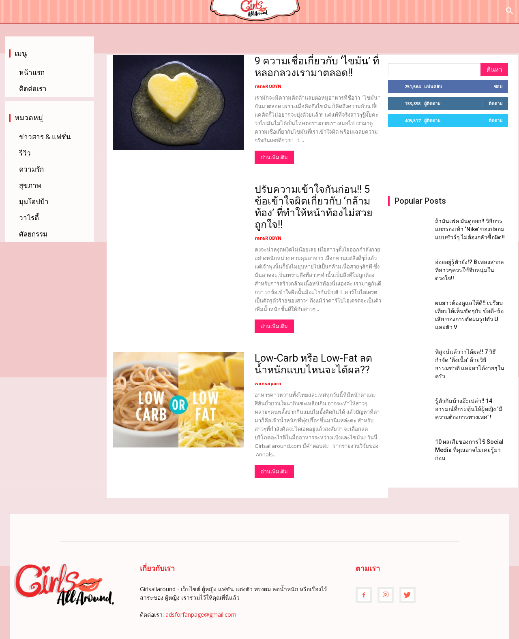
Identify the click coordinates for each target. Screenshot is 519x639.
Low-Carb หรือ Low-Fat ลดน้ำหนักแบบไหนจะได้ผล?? (313, 364)
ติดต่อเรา (33, 88)
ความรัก (31, 169)
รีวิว (25, 153)
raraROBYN (268, 86)
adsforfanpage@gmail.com (200, 614)
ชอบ (498, 86)
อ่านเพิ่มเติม (274, 157)
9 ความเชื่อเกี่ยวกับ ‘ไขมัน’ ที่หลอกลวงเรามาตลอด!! (317, 67)
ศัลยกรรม (33, 234)
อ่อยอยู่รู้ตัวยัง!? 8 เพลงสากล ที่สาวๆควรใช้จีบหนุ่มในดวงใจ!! (469, 270)
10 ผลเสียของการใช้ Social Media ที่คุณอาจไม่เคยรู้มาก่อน (469, 450)
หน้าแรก (32, 72)
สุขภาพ (30, 185)
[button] (509, 12)
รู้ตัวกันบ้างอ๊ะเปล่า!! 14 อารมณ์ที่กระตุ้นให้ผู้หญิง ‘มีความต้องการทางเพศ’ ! (468, 409)
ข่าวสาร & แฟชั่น (45, 136)
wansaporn (268, 383)
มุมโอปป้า (34, 201)
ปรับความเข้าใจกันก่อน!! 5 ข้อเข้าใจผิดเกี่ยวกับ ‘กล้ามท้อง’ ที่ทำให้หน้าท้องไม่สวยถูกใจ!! (314, 206)
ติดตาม (495, 103)
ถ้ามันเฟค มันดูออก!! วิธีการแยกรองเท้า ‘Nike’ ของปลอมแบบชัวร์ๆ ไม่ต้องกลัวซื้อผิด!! (470, 229)
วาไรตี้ (29, 217)
